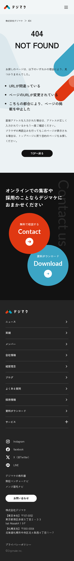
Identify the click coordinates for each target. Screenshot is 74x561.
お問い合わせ (21, 498)
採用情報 (11, 399)
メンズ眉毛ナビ (14, 486)
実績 (8, 333)
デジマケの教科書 (16, 476)
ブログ (9, 377)
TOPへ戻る (37, 153)
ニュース (11, 322)
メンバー (11, 344)
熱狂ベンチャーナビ (17, 481)
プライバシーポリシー (18, 544)
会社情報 (11, 355)
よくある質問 (13, 388)
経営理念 (11, 366)
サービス (11, 422)
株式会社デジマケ (14, 20)
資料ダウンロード (16, 411)
